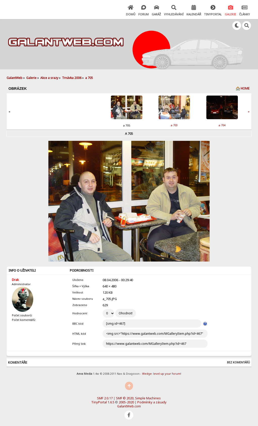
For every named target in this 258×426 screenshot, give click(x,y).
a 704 (222, 125)
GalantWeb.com (129, 406)
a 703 (174, 125)
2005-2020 (126, 402)
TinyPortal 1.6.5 (102, 402)
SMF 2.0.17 (105, 398)
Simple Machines (148, 398)
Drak (15, 279)
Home (245, 88)
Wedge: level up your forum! (161, 373)
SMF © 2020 (125, 398)
